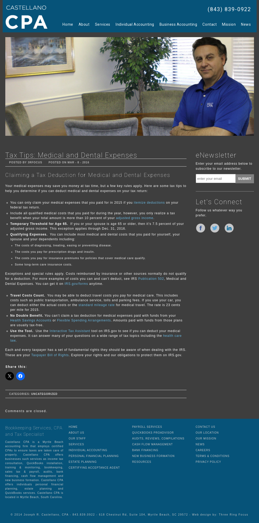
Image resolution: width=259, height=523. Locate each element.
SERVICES (76, 444)
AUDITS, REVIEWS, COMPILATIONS (158, 438)
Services (102, 24)
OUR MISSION (206, 438)
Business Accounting (178, 24)
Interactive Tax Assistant (70, 331)
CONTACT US (205, 426)
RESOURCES (141, 461)
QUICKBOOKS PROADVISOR (153, 432)
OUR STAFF (77, 438)
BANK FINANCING (145, 450)
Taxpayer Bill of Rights (50, 355)
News (246, 24)
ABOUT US (76, 432)
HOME (73, 426)
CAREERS (203, 450)
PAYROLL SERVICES (147, 426)
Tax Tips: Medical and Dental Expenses (71, 155)
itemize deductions (149, 202)
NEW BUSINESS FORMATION (153, 456)
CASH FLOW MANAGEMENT (152, 444)
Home (67, 24)
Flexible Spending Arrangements (84, 320)
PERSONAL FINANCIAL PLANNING (94, 456)
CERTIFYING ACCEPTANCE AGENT (94, 467)
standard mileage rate (96, 305)
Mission (229, 24)
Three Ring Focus (233, 514)
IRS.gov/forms (76, 284)
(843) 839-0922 (229, 9)
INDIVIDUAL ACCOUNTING (88, 450)
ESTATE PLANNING (83, 461)
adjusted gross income (134, 218)
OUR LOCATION (207, 432)
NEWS (200, 444)
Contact (209, 24)
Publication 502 (151, 279)
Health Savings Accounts (31, 320)
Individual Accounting (135, 24)
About (84, 24)
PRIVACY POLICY (208, 461)
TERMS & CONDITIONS (213, 456)
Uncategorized (44, 394)
